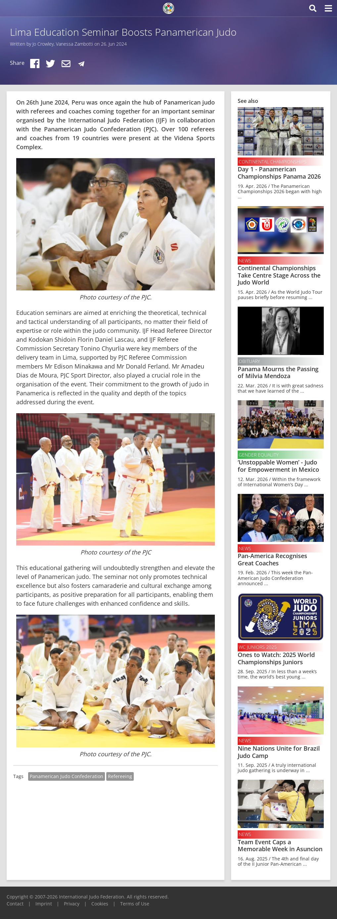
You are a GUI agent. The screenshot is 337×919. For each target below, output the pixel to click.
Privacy (71, 903)
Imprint (43, 903)
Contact (15, 903)
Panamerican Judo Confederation (66, 776)
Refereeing (120, 776)
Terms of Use (134, 903)
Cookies (99, 903)
